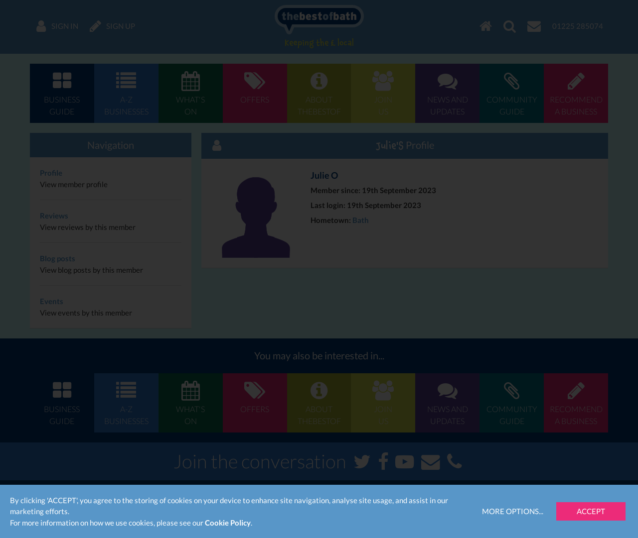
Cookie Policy (228, 522)
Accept (591, 511)
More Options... (512, 511)
